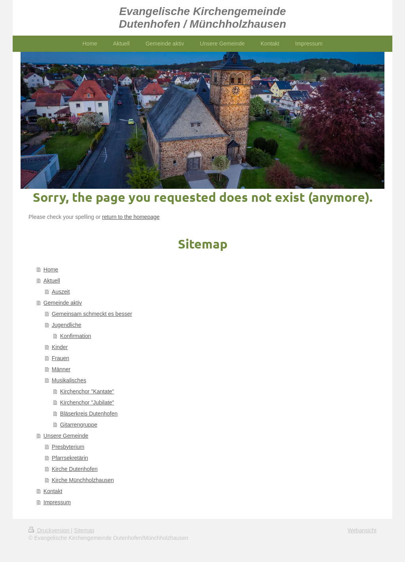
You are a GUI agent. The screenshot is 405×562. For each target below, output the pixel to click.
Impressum (57, 502)
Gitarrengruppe (78, 424)
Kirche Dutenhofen (75, 469)
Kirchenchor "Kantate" (87, 391)
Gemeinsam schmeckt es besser (92, 314)
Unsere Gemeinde (66, 436)
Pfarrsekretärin (70, 458)
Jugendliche (66, 325)
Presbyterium (68, 447)
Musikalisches (69, 380)
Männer (61, 369)
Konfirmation (75, 336)
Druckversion (49, 530)
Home (51, 269)
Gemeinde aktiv (63, 303)
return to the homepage (131, 217)
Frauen (60, 358)
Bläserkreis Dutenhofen (89, 413)
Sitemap (84, 530)
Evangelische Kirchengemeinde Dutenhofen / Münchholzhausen (202, 17)
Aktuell (52, 280)
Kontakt (53, 491)
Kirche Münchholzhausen (83, 480)
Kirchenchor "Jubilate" (87, 402)
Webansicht (362, 530)
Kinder (60, 347)
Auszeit (61, 292)
